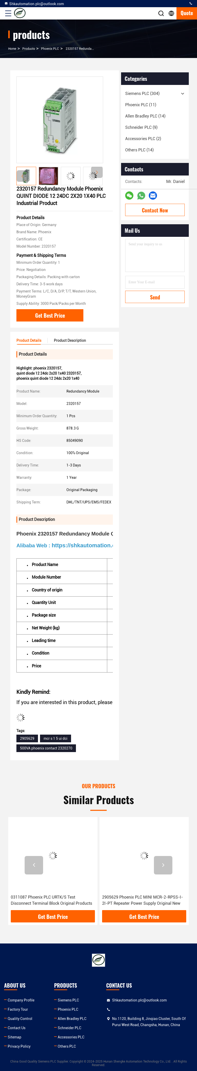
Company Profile (21, 1000)
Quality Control (20, 1019)
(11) (140, 104)
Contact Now (155, 210)
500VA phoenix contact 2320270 (46, 748)
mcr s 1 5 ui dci (55, 738)
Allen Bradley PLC (72, 1019)
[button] (97, 172)
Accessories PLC (71, 1037)
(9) (141, 127)
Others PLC (67, 1046)
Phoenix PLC (50, 49)
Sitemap (14, 1037)
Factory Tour (18, 1009)
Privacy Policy (19, 1046)
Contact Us (16, 1028)
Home (12, 49)
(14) (145, 116)
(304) (142, 93)
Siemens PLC (68, 1000)
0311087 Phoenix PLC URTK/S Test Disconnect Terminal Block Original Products (51, 900)
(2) (143, 138)
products (28, 49)
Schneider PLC (69, 1028)
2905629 (27, 738)
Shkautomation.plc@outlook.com (34, 3)
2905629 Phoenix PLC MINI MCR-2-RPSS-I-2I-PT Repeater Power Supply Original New (142, 900)
